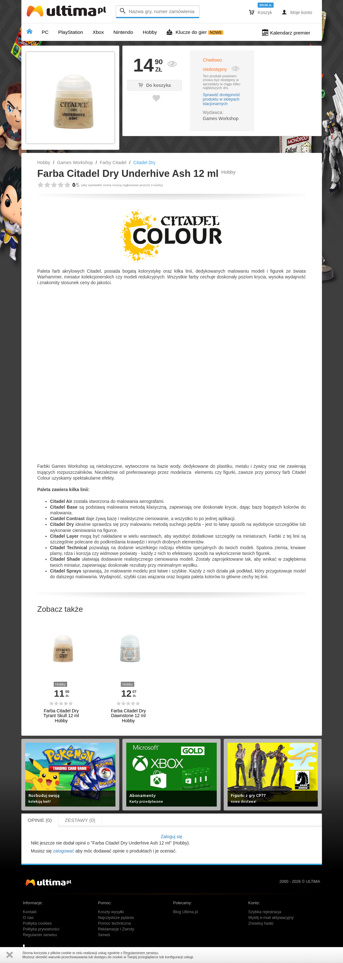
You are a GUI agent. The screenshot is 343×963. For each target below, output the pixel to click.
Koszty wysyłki (111, 912)
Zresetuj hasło (261, 923)
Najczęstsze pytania (116, 917)
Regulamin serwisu (40, 935)
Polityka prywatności (41, 929)
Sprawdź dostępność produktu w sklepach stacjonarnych (221, 99)
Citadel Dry (144, 162)
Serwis (104, 935)
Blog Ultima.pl (185, 912)
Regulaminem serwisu (140, 953)
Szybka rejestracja (264, 912)
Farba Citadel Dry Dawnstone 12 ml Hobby (128, 716)
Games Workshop (75, 162)
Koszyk (260, 12)
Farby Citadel (113, 162)
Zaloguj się (172, 836)
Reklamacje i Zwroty (116, 929)
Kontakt (30, 912)
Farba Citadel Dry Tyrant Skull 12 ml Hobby (61, 716)
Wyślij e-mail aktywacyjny (271, 917)
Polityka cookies (37, 923)
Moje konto (297, 12)
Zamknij (9, 955)
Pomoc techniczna (114, 923)
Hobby (43, 162)
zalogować (63, 850)
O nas (28, 917)
